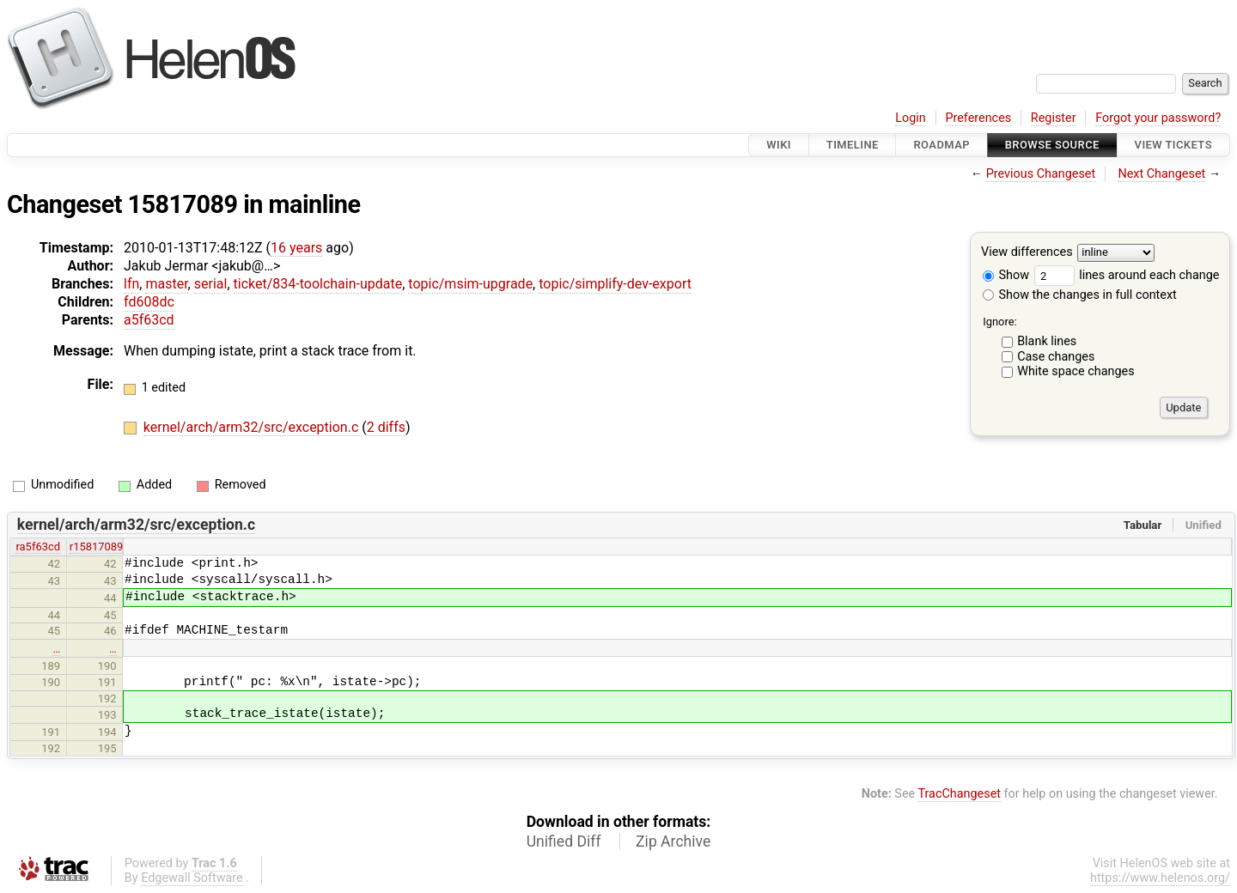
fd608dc (149, 302)
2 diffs (386, 427)
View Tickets (1173, 144)
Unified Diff (564, 841)
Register (1053, 118)
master (166, 284)
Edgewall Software (192, 878)
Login (910, 118)
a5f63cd (149, 320)
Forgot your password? (1158, 118)
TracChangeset (959, 794)
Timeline (852, 144)
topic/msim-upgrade (470, 284)
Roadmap (941, 144)
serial (211, 284)
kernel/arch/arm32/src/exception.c (252, 427)
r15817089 (97, 546)
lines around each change (1127, 275)
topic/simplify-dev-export (615, 284)
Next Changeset (1161, 174)
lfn (131, 284)
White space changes (1076, 371)
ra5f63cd (37, 546)
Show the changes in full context (1080, 295)
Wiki (778, 144)
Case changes (1055, 356)
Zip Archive (673, 841)
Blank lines (1046, 341)
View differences (1027, 253)
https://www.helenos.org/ (1160, 878)
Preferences (978, 118)
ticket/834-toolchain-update (318, 284)
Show (1006, 275)
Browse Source (1052, 144)
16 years (296, 248)
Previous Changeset (1041, 174)
